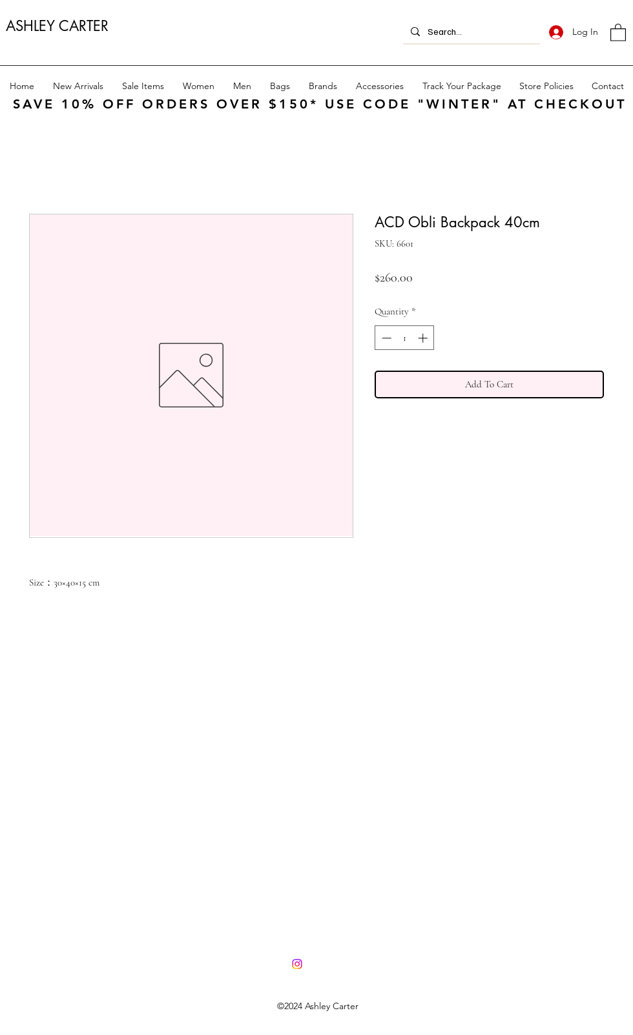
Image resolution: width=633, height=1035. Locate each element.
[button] (618, 32)
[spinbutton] (404, 338)
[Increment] (424, 338)
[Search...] (470, 31)
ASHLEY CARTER (57, 26)
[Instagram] (297, 964)
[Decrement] (385, 338)
